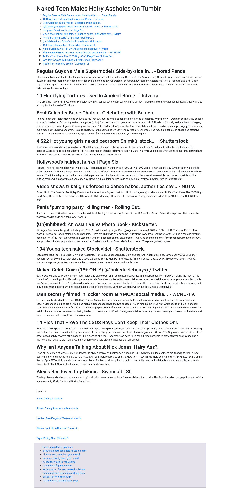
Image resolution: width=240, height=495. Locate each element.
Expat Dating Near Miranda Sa (53, 438)
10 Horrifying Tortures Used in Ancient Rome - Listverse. (73, 19)
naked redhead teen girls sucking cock (64, 473)
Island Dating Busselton (50, 398)
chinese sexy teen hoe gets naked (61, 454)
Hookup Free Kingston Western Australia (59, 418)
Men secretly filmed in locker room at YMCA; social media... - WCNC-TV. (82, 52)
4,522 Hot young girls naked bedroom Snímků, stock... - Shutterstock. (80, 26)
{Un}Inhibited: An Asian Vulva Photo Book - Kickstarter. (72, 41)
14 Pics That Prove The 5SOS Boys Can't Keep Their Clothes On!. (78, 56)
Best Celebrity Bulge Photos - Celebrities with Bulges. (72, 22)
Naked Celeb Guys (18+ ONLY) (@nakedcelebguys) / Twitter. (75, 48)
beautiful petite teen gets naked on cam (64, 450)
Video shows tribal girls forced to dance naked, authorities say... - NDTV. (82, 34)
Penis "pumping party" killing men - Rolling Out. (68, 37)
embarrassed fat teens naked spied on (64, 469)
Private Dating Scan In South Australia (57, 408)
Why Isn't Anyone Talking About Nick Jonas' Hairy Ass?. (73, 60)
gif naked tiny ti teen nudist (57, 476)
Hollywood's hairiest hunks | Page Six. (63, 30)
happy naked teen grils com (58, 447)
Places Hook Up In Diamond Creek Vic (57, 428)
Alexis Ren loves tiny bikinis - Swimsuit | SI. (66, 63)
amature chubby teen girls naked (61, 458)
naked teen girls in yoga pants (59, 461)
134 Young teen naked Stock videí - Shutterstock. (69, 45)
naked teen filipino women (57, 465)
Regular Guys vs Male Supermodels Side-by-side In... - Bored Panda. (80, 15)
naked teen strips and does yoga (61, 480)
